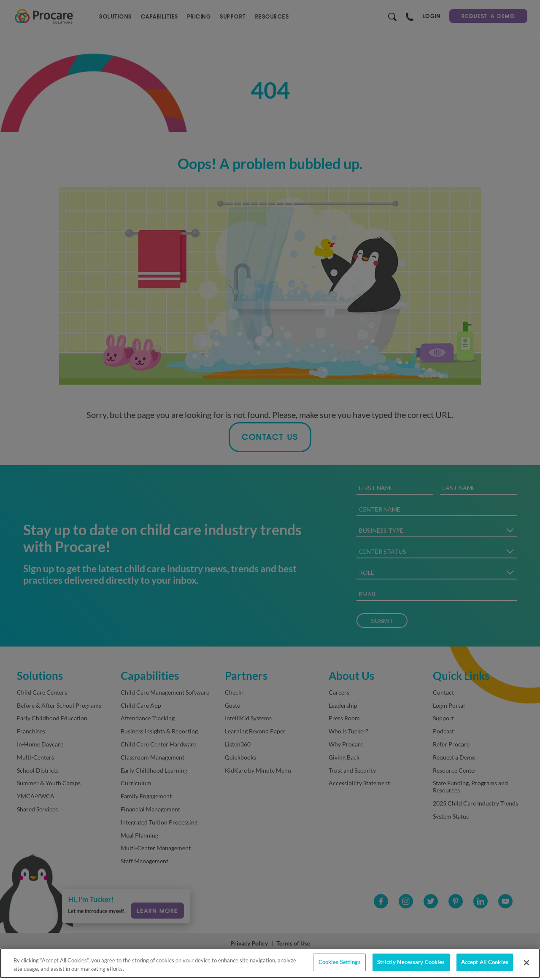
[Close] (526, 962)
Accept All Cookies (484, 962)
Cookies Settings (340, 962)
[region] (270, 963)
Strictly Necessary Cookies (411, 962)
